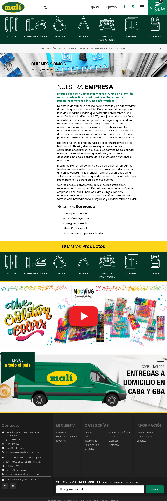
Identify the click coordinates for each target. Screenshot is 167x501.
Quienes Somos (145, 432)
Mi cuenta (61, 432)
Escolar (88, 432)
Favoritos (61, 440)
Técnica (113, 436)
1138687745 (12, 465)
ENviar (155, 489)
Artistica (89, 436)
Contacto (141, 440)
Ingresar (94, 7)
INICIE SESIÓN (48, 48)
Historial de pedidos (66, 436)
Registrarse (111, 7)
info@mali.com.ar (16, 448)
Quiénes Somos (48, 69)
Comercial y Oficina (119, 432)
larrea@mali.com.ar (17, 470)
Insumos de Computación (92, 442)
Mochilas (89, 449)
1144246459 (12, 443)
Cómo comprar (145, 436)
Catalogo (114, 444)
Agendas (114, 440)
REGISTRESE (64, 48)
